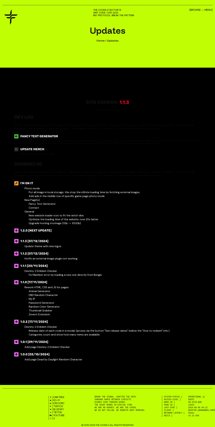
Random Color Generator (44, 306)
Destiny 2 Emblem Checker (53, 347)
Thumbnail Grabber (40, 310)
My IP (32, 299)
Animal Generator (39, 291)
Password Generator (41, 303)
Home (101, 40)
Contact (34, 207)
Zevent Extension (39, 314)
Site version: (107, 102)
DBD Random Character (43, 295)
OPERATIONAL (195, 397)
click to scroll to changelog (107, 110)
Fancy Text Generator (39, 136)
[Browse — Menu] (200, 10)
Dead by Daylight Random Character (59, 359)
